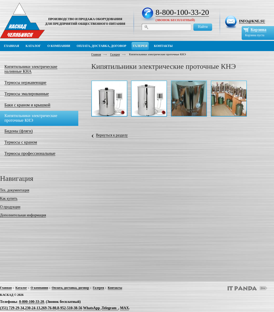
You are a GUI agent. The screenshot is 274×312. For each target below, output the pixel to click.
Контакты (115, 288)
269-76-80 (48, 308)
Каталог (21, 288)
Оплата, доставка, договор (70, 288)
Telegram (109, 308)
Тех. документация (14, 190)
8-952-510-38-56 (69, 308)
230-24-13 (32, 308)
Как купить (8, 198)
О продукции (10, 207)
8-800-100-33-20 (182, 12)
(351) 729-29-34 (12, 308)
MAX (124, 308)
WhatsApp (92, 308)
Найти (202, 27)
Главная (96, 54)
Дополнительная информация (23, 215)
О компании (39, 288)
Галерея (115, 54)
